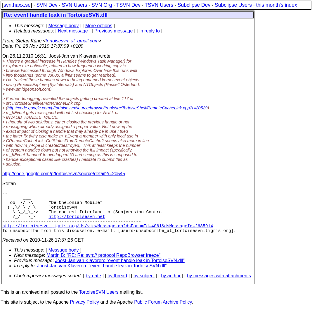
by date (93, 286)
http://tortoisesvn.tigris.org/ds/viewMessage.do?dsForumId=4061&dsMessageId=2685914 (107, 235)
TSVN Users (159, 5)
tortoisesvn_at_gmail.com (72, 40)
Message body (63, 25)
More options (98, 25)
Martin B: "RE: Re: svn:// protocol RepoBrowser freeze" (103, 265)
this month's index (276, 5)
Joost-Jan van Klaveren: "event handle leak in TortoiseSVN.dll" (120, 271)
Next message (73, 30)
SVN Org (101, 5)
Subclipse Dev (194, 5)
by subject (144, 286)
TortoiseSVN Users (98, 302)
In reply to (149, 30)
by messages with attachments (219, 286)
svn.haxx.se (17, 5)
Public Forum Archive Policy (163, 312)
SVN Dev (46, 5)
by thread (117, 286)
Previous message (113, 30)
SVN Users (74, 5)
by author (171, 286)
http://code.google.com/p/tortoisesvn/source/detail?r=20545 (63, 173)
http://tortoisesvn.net (76, 223)
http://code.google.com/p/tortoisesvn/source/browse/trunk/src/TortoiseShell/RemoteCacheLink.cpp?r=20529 (107, 108)
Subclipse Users (233, 5)
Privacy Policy (84, 312)
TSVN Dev (128, 5)
